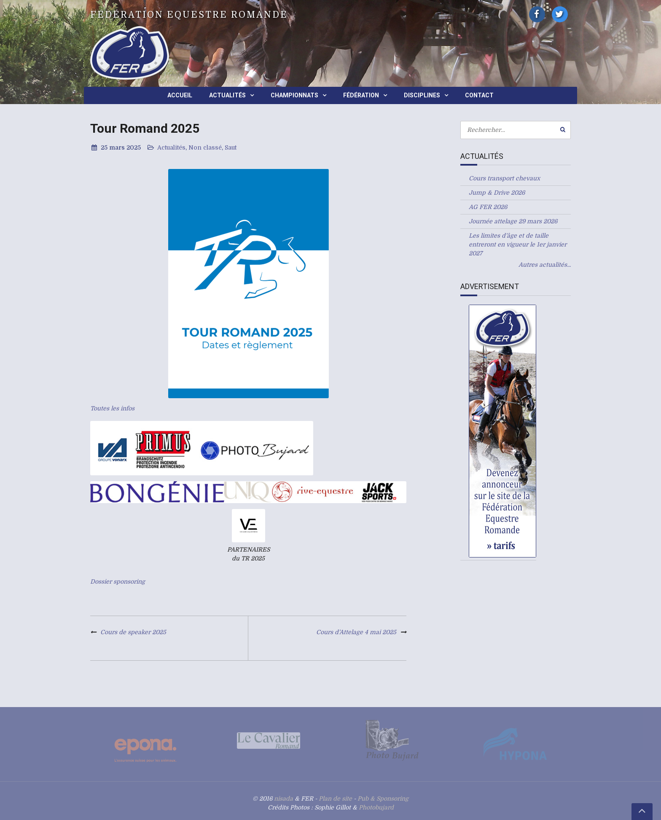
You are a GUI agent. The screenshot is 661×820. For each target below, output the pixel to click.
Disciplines (422, 95)
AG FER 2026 (488, 207)
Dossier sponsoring (117, 581)
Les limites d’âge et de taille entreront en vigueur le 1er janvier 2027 (518, 244)
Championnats (294, 95)
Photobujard (376, 807)
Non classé (205, 147)
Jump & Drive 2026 (497, 192)
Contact (479, 95)
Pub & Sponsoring (382, 798)
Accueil (179, 95)
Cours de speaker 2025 (133, 632)
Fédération (361, 95)
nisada (283, 798)
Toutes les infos (112, 408)
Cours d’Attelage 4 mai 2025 (356, 632)
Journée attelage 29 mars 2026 (513, 221)
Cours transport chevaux (504, 178)
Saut (230, 147)
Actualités (227, 95)
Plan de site (335, 798)
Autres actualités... (545, 264)
